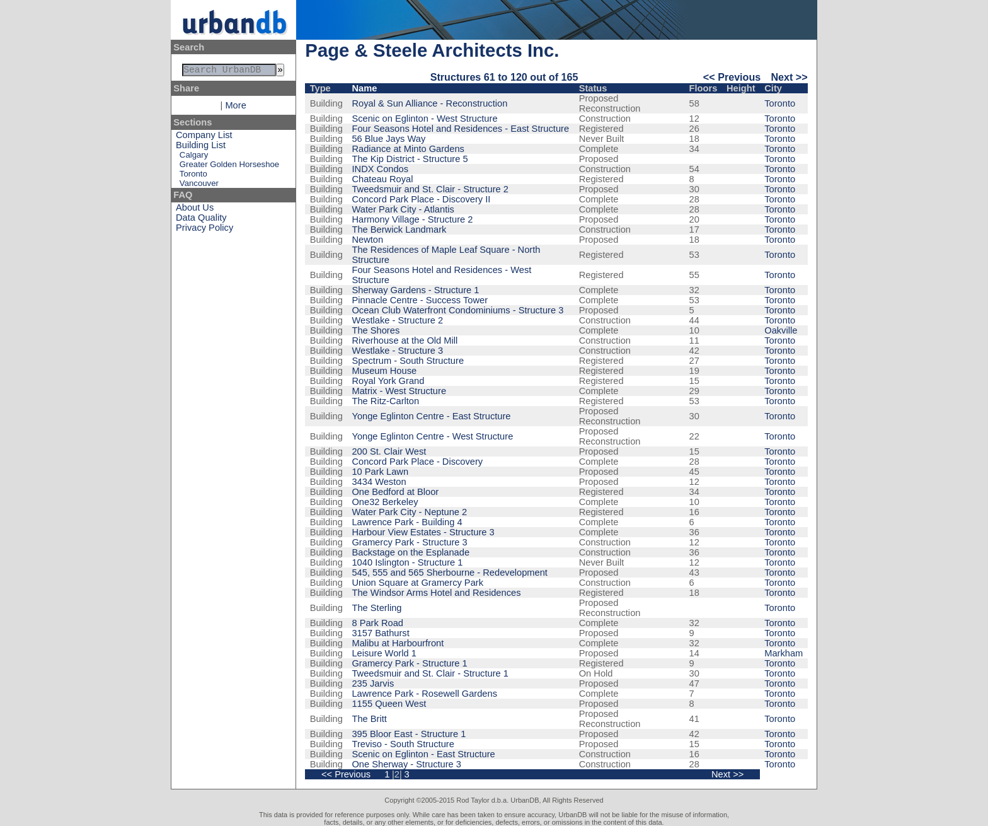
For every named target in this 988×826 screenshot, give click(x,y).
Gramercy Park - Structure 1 (409, 663)
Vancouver (199, 185)
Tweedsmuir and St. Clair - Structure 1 (430, 673)
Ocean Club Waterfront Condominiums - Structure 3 (457, 310)
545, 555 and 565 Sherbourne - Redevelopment (449, 572)
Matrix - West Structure (399, 391)
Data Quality (201, 220)
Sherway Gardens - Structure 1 (415, 290)
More (235, 108)
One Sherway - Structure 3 (406, 764)
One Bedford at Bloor (395, 492)
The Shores (375, 330)
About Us (195, 210)
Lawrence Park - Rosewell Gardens (424, 694)
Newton (367, 240)
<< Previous (732, 77)
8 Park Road (377, 623)
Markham (783, 653)
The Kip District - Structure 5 (410, 159)
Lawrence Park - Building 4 (407, 522)
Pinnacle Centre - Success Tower (420, 300)
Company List (204, 137)
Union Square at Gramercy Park (417, 583)
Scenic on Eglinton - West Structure (424, 118)
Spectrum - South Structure (408, 361)
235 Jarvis (373, 683)
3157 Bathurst (380, 633)
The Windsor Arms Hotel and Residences (436, 593)
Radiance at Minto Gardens (408, 149)
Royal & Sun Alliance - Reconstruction (429, 103)
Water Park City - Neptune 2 (409, 512)
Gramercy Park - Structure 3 (409, 542)
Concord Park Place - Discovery (417, 462)
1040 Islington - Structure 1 (407, 562)
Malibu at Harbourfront (398, 643)
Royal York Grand (388, 381)
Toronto (193, 176)
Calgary (194, 157)
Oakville (780, 330)
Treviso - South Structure (403, 744)
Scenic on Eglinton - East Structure (423, 754)
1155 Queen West (389, 704)
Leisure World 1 (384, 653)
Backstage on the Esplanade (410, 552)
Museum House (384, 371)
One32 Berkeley (385, 502)
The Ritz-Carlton (385, 401)
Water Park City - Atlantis (403, 209)
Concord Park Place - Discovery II (421, 199)
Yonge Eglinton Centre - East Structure (431, 416)
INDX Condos (380, 169)
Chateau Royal (382, 179)
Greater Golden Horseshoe (229, 167)
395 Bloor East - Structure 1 (409, 734)
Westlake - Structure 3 (397, 351)
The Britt (369, 719)
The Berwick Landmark (399, 229)
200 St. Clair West (389, 451)
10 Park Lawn (380, 472)
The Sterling (376, 608)
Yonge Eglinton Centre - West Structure (432, 436)
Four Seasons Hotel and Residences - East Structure (460, 129)
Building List (201, 148)
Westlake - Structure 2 (397, 320)
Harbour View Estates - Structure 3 (423, 532)
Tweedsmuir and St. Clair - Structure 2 (430, 189)
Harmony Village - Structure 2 (412, 219)
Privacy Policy (204, 230)
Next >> (789, 77)
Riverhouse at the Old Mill (404, 340)
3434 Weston (379, 482)
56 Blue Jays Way (388, 139)
